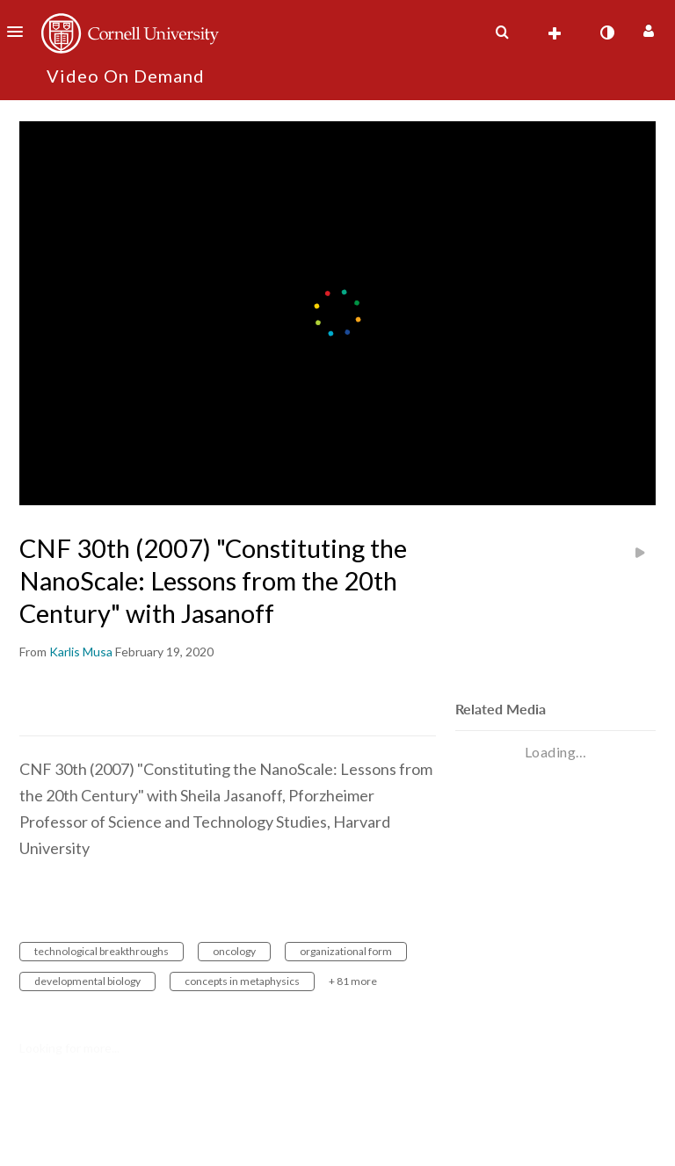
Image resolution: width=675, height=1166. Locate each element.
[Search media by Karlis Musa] (80, 651)
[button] (20, 31)
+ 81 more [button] (353, 981)
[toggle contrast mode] (606, 32)
